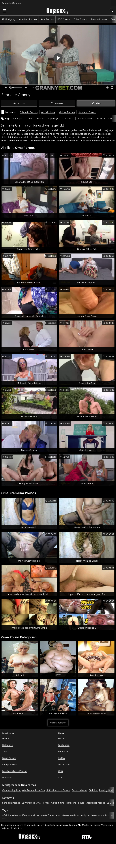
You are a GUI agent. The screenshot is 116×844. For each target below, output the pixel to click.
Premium (7, 777)
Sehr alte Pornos (28, 112)
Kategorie (7, 744)
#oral (29, 118)
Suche (61, 738)
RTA (60, 777)
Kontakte (63, 751)
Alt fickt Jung (8, 19)
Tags (4, 751)
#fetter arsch (69, 815)
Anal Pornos (47, 19)
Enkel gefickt (106, 790)
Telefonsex (63, 744)
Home (5, 738)
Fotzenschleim (79, 790)
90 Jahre (93, 790)
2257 (60, 770)
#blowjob (17, 118)
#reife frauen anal (50, 815)
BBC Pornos (63, 19)
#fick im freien (10, 815)
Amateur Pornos (28, 19)
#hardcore (33, 815)
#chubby (81, 815)
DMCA (61, 757)
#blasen (40, 118)
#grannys (53, 118)
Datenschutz (64, 764)
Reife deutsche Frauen (58, 790)
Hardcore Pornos (75, 802)
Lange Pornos (9, 764)
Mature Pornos (67, 112)
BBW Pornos (80, 19)
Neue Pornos (9, 757)
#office (23, 815)
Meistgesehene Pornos (14, 770)
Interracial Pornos (95, 802)
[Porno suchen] (4, 10)
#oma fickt (68, 118)
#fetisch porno (85, 118)
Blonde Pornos (99, 19)
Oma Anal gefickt (11, 790)
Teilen (96, 103)
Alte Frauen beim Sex (33, 790)
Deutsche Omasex (11, 2)
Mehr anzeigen (58, 722)
